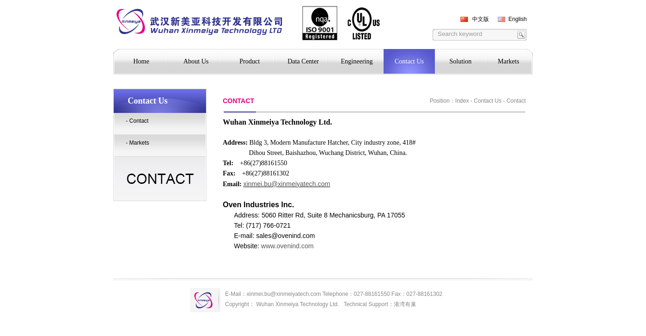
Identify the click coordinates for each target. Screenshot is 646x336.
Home (141, 61)
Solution (460, 61)
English (518, 19)
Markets (508, 61)
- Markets (137, 143)
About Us (195, 61)
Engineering (356, 61)
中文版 (480, 19)
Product (250, 61)
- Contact (137, 121)
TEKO (156, 26)
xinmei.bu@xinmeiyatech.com (286, 184)
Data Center (303, 61)
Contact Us (409, 61)
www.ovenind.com (288, 246)
